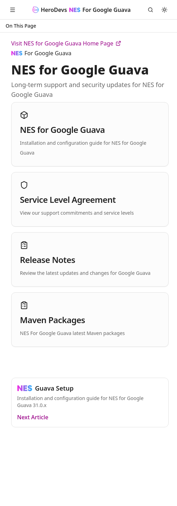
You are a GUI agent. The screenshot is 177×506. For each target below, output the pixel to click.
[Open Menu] (13, 10)
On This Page (21, 25)
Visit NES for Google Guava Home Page (66, 43)
